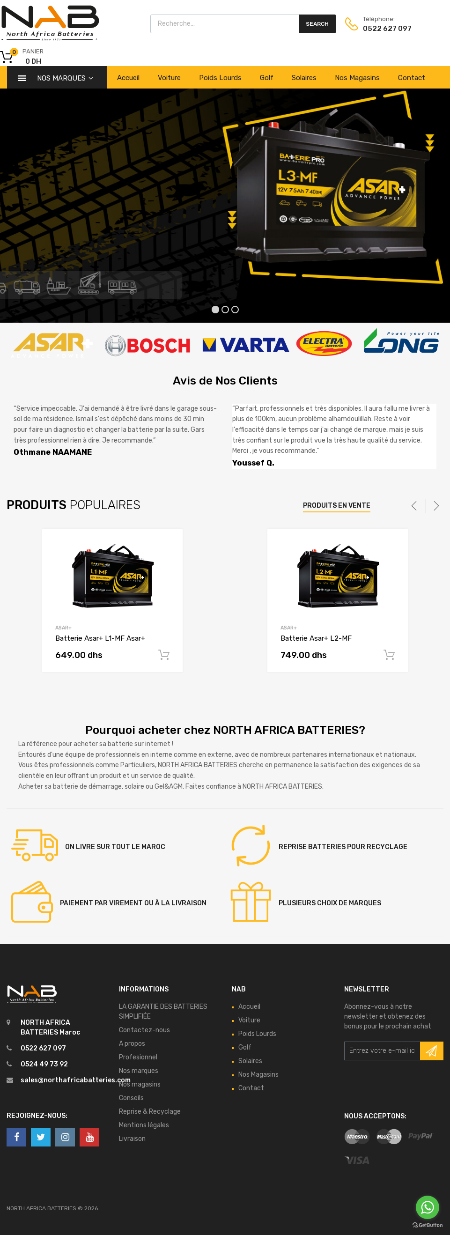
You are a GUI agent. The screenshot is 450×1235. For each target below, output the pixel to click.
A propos (132, 1044)
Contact (411, 78)
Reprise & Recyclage (150, 1112)
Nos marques (138, 1071)
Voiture (169, 78)
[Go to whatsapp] (427, 1207)
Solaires (304, 78)
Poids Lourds (220, 78)
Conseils (131, 1098)
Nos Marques (65, 78)
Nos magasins (140, 1084)
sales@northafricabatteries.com (76, 1080)
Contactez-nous (144, 1030)
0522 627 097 (382, 28)
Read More (164, 655)
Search (317, 24)
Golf (266, 78)
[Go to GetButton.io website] (428, 1225)
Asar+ (63, 628)
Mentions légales (144, 1125)
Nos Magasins (357, 78)
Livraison (132, 1139)
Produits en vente (336, 506)
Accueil (128, 78)
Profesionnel (138, 1057)
